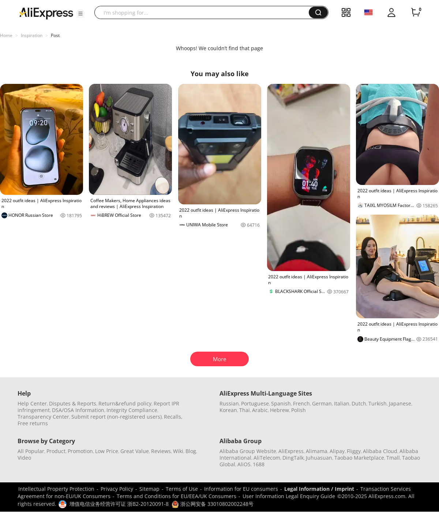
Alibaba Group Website (248, 451)
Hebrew (279, 410)
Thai (244, 410)
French (301, 403)
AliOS (244, 464)
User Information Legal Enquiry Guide (289, 496)
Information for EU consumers (241, 488)
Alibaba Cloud (380, 451)
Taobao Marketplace (359, 457)
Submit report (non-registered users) (116, 416)
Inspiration (31, 35)
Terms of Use (182, 488)
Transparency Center (43, 416)
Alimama (316, 451)
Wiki (178, 451)
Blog (190, 451)
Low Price (106, 451)
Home (6, 35)
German (322, 403)
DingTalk (293, 457)
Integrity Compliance (131, 410)
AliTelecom (267, 457)
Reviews (161, 451)
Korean (228, 410)
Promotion (80, 451)
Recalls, (173, 416)
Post (55, 35)
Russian (229, 403)
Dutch (359, 403)
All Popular (31, 451)
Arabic (260, 410)
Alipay (337, 451)
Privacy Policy (117, 488)
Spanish (281, 403)
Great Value (134, 451)
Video (24, 457)
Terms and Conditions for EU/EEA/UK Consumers (176, 496)
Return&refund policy (124, 403)
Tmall (393, 457)
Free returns (33, 423)
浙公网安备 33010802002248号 (213, 503)
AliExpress (291, 451)
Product (55, 451)
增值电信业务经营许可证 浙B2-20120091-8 (119, 503)
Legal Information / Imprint (319, 488)
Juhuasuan (319, 457)
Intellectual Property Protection (56, 488)
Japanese (400, 403)
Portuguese (255, 403)
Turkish (377, 403)
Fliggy (354, 451)
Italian (341, 403)
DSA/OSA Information (78, 410)
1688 (258, 464)
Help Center (32, 403)
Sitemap (149, 488)
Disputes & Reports (72, 403)
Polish (298, 410)
